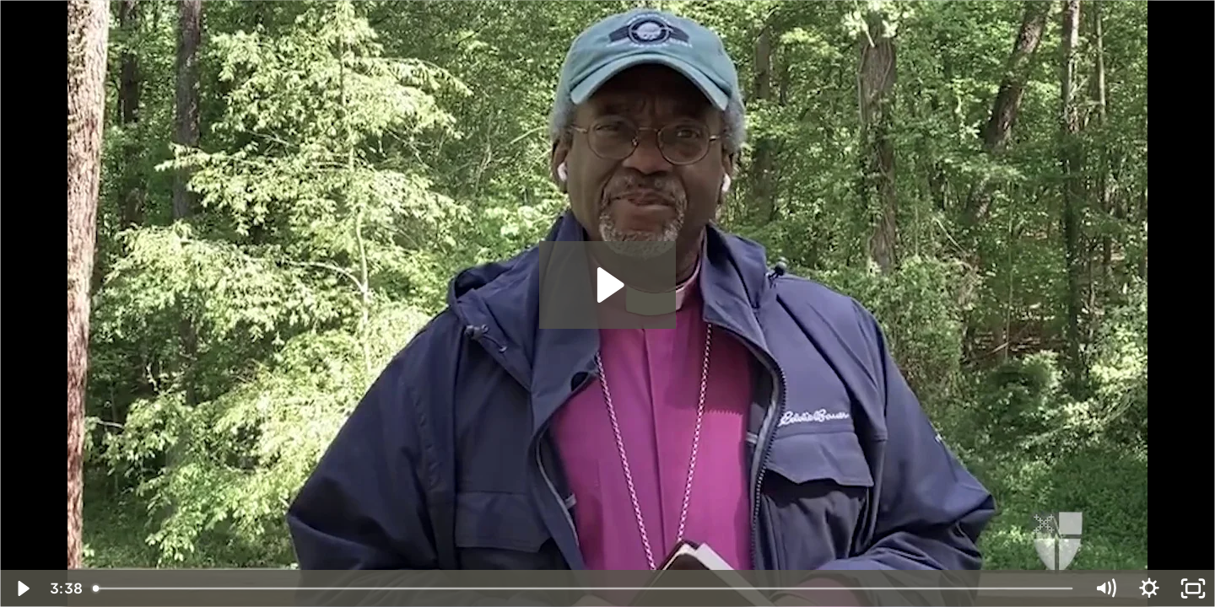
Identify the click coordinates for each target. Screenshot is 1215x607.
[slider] (583, 588)
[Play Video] (22, 588)
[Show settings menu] (1149, 588)
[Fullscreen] (1193, 588)
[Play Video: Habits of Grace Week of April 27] (608, 285)
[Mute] (1105, 588)
